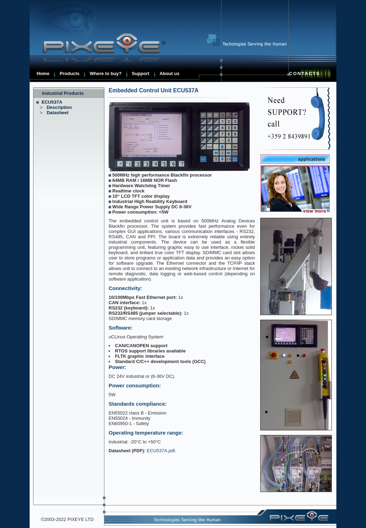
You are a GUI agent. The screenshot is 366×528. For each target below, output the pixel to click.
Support (141, 73)
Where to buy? (105, 73)
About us (169, 73)
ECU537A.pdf (161, 450)
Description (59, 107)
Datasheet (57, 112)
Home (43, 73)
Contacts (304, 73)
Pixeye (100, 43)
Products (69, 73)
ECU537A (52, 102)
